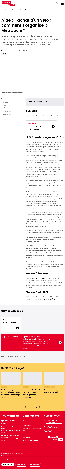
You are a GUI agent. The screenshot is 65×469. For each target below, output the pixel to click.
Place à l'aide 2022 (9, 115)
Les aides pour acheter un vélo (10, 321)
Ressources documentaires (31, 423)
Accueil (3, 10)
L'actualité (11, 10)
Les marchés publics (29, 443)
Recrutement (27, 425)
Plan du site (4, 451)
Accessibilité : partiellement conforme (12, 453)
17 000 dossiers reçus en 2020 (11, 107)
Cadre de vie (10, 337)
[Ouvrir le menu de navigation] (62, 3)
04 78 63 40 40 (5, 437)
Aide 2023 (6, 102)
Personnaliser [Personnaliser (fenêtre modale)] (34, 465)
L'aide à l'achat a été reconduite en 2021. (39, 278)
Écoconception (5, 455)
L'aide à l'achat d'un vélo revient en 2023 (37, 128)
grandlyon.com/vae (48, 299)
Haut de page (32, 407)
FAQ (24, 420)
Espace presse (27, 438)
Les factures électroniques (31, 440)
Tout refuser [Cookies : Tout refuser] (21, 465)
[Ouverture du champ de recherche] (57, 3)
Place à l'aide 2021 (9, 111)
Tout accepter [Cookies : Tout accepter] (8, 465)
